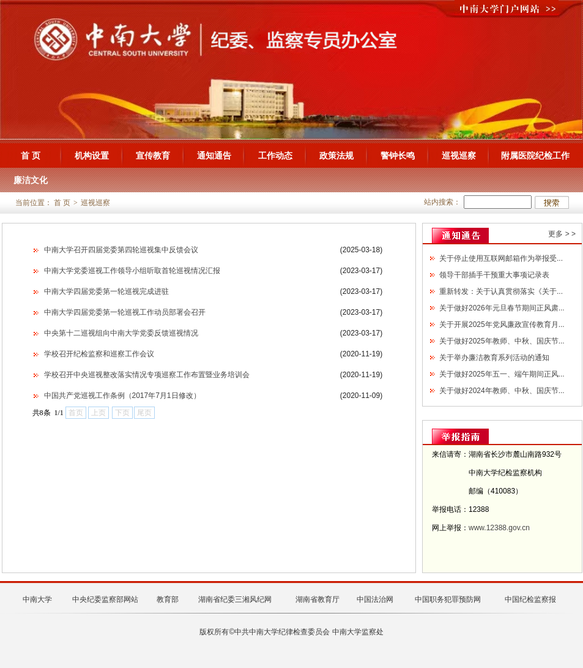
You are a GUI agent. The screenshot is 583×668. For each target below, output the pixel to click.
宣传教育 (153, 155)
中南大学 (37, 599)
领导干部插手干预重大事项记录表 (494, 275)
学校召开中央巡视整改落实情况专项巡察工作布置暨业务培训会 (147, 374)
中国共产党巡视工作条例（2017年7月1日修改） (122, 395)
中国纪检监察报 (530, 599)
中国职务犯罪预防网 (448, 599)
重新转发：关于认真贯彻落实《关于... (501, 291)
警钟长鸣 (398, 155)
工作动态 (275, 155)
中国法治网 (375, 599)
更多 (555, 234)
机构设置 (92, 155)
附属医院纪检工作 (535, 155)
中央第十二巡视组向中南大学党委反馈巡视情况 (121, 333)
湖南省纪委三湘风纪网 (235, 599)
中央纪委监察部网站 (105, 599)
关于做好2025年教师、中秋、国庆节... (502, 341)
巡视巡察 (459, 155)
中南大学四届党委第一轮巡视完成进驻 (106, 291)
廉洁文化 (30, 180)
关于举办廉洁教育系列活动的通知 (494, 357)
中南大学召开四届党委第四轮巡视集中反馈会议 (121, 250)
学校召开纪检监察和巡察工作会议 (99, 354)
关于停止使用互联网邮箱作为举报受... (501, 258)
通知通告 (214, 155)
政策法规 (336, 155)
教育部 (168, 599)
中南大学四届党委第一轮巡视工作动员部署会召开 (125, 312)
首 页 (30, 155)
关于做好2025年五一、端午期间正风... (502, 374)
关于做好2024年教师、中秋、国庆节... (502, 390)
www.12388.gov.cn (499, 528)
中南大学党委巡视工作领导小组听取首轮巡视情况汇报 (132, 270)
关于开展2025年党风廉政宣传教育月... (502, 324)
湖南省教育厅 (317, 599)
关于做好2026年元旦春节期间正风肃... (502, 308)
